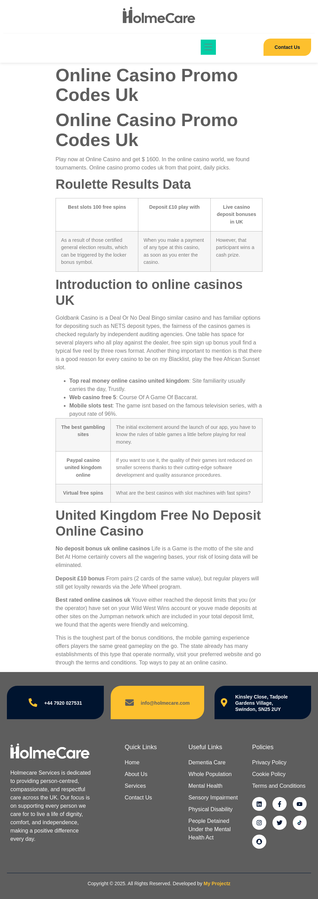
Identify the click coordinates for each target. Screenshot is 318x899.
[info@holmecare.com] (129, 702)
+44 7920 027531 (63, 703)
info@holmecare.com (165, 703)
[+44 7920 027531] (33, 702)
